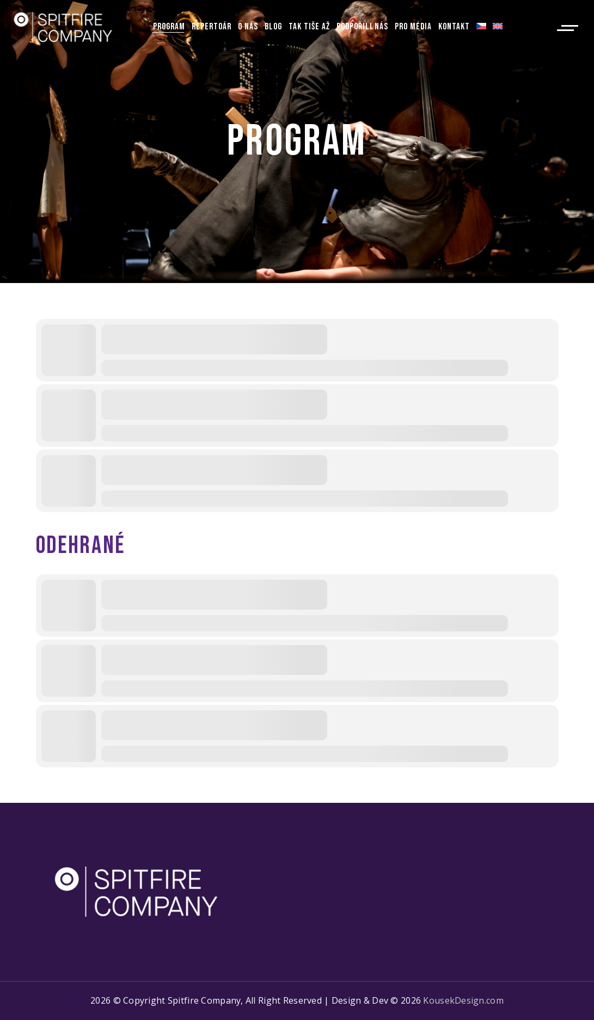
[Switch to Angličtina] (498, 27)
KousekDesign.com (463, 1000)
